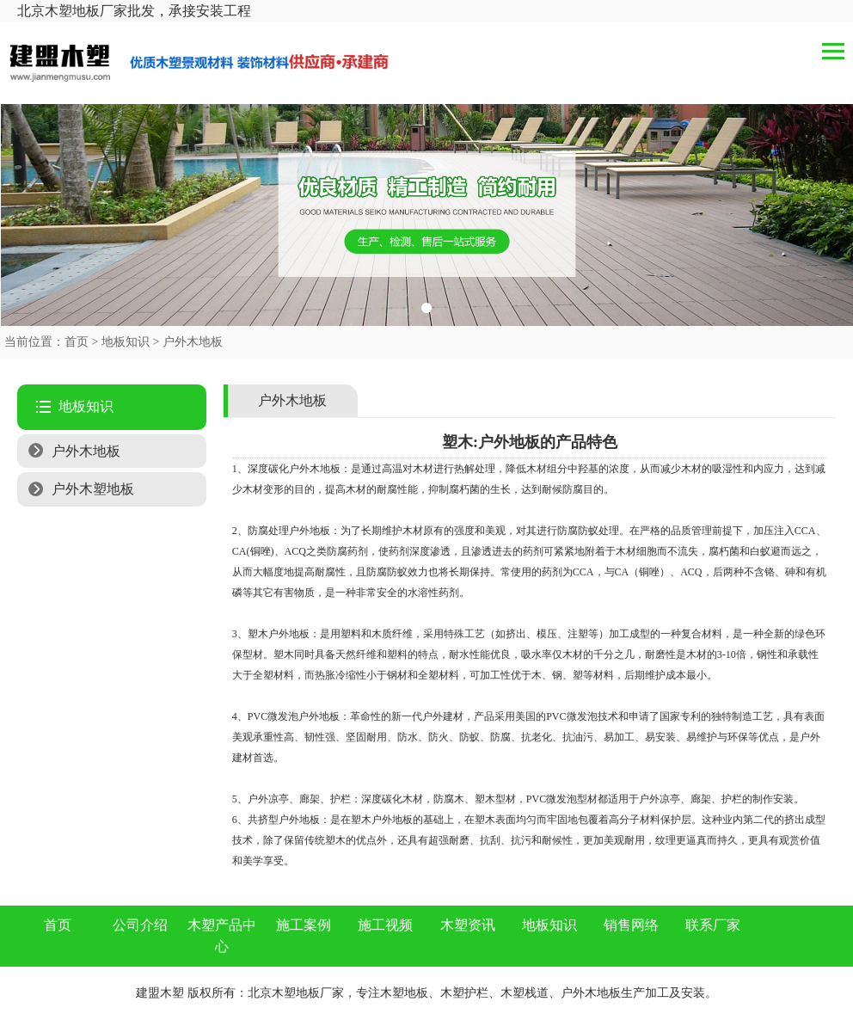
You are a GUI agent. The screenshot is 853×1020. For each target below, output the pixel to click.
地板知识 (125, 341)
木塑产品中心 (221, 936)
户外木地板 (193, 341)
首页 (76, 341)
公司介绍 (140, 925)
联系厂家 (712, 925)
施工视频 (385, 925)
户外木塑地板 (93, 489)
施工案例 (303, 925)
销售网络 (631, 925)
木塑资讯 (467, 925)
